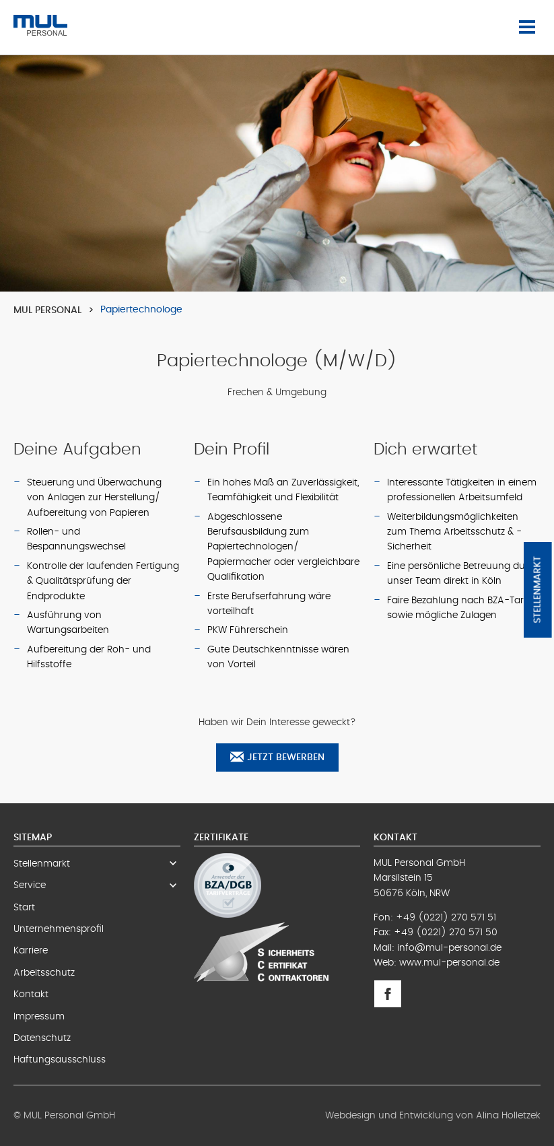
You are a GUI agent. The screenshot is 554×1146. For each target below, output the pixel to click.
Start (24, 907)
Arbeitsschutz (44, 973)
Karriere (30, 950)
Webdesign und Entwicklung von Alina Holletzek (433, 1115)
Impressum (39, 1016)
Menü (530, 27)
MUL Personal (47, 310)
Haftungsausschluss (59, 1060)
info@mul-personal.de (449, 948)
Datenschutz (42, 1038)
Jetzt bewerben (277, 757)
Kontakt (30, 994)
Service (96, 885)
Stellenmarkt (538, 589)
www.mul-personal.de (449, 963)
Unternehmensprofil (58, 929)
